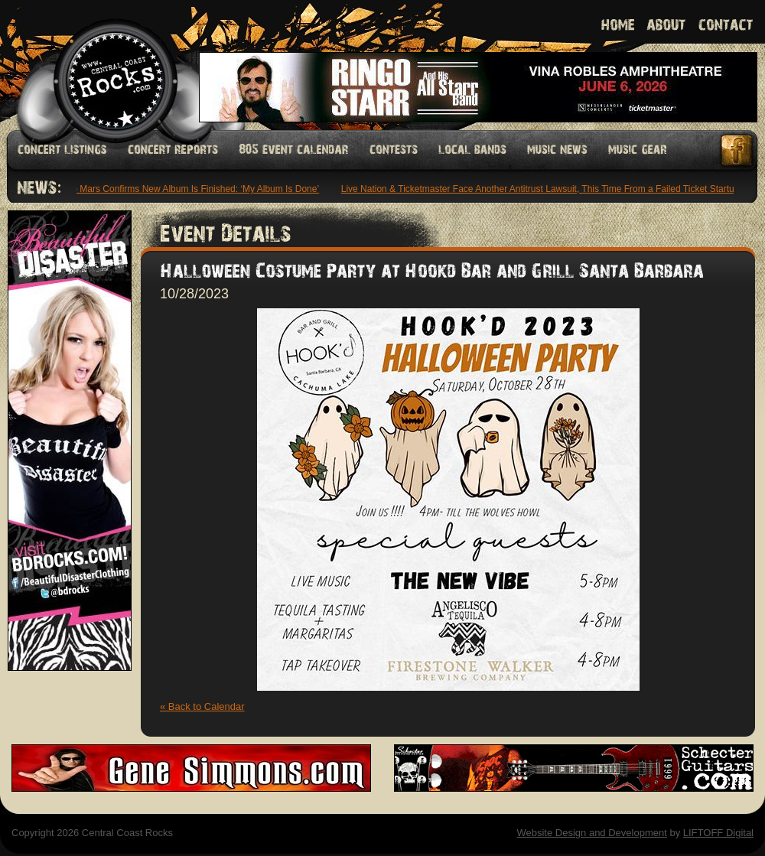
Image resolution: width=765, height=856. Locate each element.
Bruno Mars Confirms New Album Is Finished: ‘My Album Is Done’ (187, 189)
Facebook (737, 150)
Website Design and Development (591, 832)
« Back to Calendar (202, 706)
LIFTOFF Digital (718, 832)
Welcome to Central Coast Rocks (97, 64)
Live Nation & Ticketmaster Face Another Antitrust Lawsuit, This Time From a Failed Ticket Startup (542, 189)
